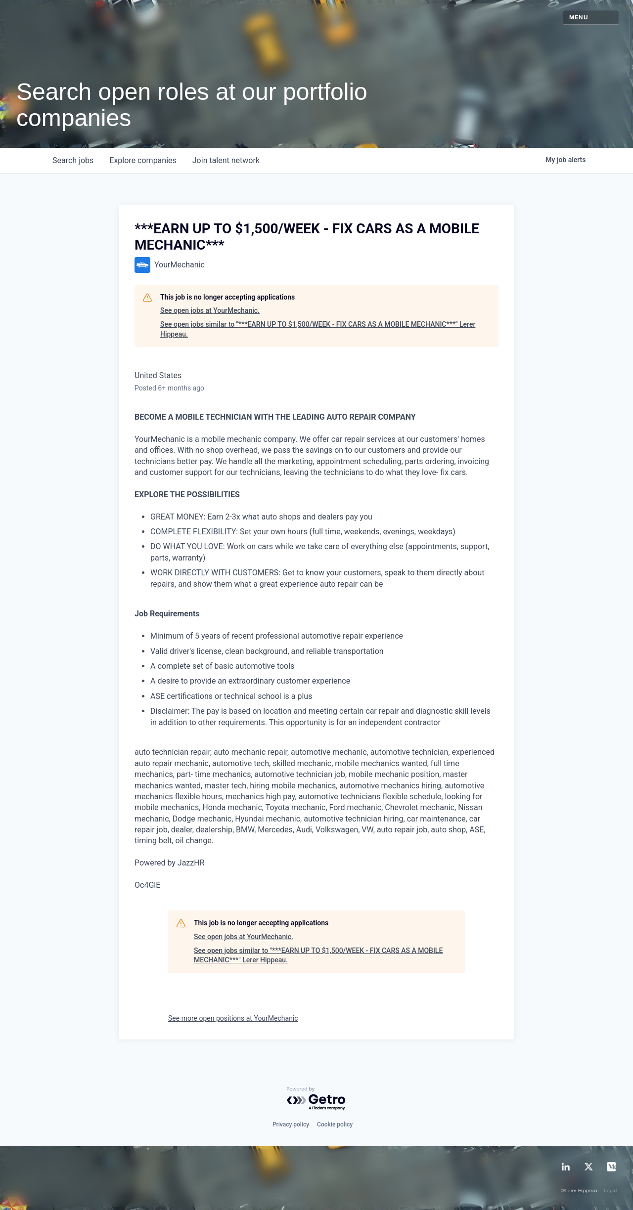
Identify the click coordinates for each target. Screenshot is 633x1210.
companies (142, 160)
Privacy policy (290, 1124)
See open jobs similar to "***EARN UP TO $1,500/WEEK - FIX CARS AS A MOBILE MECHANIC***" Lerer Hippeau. (317, 329)
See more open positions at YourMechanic (233, 1018)
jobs (72, 160)
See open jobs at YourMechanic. (210, 310)
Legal (610, 1191)
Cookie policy (335, 1124)
